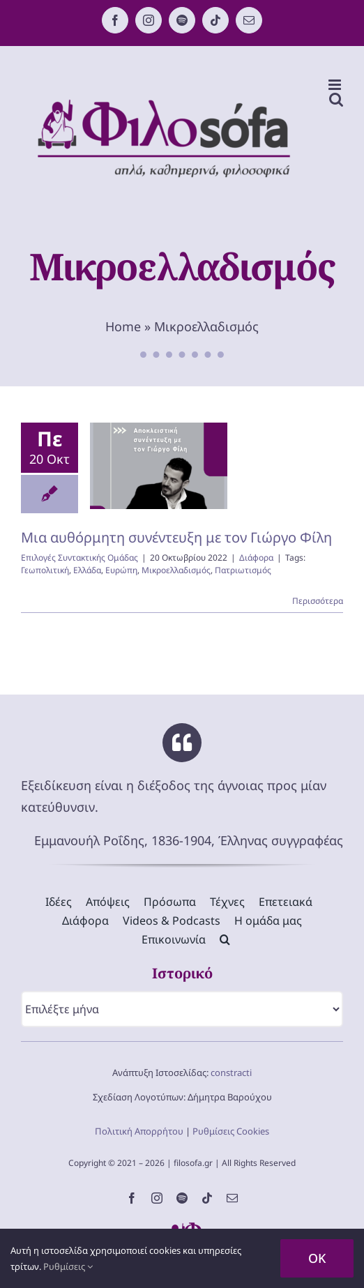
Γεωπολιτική (45, 570)
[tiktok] (207, 1198)
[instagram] (156, 1198)
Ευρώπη (121, 570)
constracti (231, 1072)
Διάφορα (256, 557)
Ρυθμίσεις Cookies (230, 1131)
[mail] (232, 1198)
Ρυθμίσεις (68, 1266)
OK (317, 1258)
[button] (225, 939)
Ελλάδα (87, 570)
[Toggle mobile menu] (335, 84)
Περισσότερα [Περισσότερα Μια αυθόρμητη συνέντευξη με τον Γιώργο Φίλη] (317, 601)
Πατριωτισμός (243, 570)
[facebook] (131, 1198)
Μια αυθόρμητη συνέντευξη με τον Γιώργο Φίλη (176, 537)
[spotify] (182, 1198)
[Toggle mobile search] (336, 99)
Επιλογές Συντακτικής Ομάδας (79, 557)
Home (123, 326)
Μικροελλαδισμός (176, 570)
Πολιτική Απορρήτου (139, 1131)
